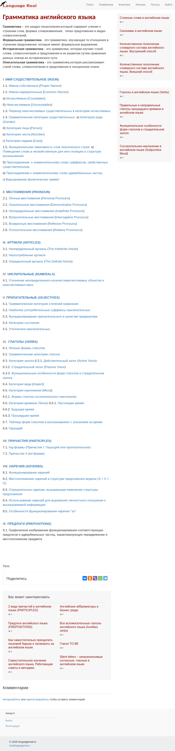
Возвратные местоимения (28, 223)
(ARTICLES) (32, 242)
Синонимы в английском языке (141, 30)
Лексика (140, 4)
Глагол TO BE (69, 643)
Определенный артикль (26, 261)
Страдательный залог (27, 367)
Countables (36, 98)
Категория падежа (19, 141)
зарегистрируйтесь (37, 699)
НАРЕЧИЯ (17, 466)
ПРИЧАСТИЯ (18, 441)
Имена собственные (23, 85)
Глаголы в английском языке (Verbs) (144, 92)
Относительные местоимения (30, 230)
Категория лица (17, 128)
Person (36, 128)
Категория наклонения (25, 390)
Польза (155, 4)
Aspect (38, 384)
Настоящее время (71, 403)
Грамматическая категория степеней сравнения (43, 304)
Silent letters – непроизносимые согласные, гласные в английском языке (81, 660)
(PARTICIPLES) (40, 441)
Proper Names (50, 85)
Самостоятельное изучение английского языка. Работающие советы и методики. (30, 664)
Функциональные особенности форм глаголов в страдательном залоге (142, 129)
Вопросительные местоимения (31, 217)
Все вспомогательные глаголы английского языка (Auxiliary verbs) (80, 627)
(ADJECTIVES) (49, 297)
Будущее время (22, 409)
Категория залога (21, 361)
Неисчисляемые (18, 104)
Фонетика (124, 4)
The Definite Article (58, 261)
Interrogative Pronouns (71, 217)
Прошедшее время (25, 415)
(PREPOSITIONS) (38, 524)
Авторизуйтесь (11, 699)
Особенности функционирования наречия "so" (42, 511)
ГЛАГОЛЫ (16, 342)
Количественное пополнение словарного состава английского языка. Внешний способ (142, 68)
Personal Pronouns (55, 198)
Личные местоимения (24, 198)
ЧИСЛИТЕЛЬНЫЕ (20, 274)
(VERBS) (31, 342)
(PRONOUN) (41, 192)
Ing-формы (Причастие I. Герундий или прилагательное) (50, 447)
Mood (47, 390)
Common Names (55, 92)
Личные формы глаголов (27, 348)
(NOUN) (53, 79)
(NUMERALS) (45, 274)
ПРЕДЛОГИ (16, 524)
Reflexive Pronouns (62, 223)
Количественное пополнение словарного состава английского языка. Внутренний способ (142, 47)
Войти (168, 4)
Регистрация (13, 726)
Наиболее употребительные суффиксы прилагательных (49, 310)
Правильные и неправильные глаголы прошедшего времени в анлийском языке (142, 109)
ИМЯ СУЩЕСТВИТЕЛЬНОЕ (26, 79)
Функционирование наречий (29, 472)
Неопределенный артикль (28, 249)
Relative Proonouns (67, 230)
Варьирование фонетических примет (33, 179)
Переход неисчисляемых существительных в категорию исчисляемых (60, 111)
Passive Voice (55, 367)
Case (37, 141)
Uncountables (41, 104)
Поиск (89, 4)
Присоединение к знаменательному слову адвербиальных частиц (54, 173)
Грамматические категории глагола (34, 354)
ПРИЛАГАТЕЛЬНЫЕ (21, 297)
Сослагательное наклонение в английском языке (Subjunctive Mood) (140, 150)
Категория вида (20, 384)
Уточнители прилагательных (29, 329)
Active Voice (87, 361)
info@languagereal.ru (19, 745)
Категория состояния (24, 323)
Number (37, 134)
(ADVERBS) (34, 466)
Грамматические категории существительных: (42, 117)
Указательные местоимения (29, 204)
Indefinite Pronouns (69, 211)
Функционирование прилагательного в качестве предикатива (53, 316)
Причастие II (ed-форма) (27, 453)
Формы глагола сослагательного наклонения (43, 396)
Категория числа (18, 134)
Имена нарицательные (25, 92)
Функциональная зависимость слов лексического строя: (49, 147)
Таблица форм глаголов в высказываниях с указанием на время (55, 422)
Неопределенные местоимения (32, 211)
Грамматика (106, 4)
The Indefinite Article (62, 249)
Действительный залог (59, 361)
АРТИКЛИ (14, 242)
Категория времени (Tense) (28, 403)
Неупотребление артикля (27, 255)
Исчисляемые (16, 98)
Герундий (15, 428)
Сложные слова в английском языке (144, 17)
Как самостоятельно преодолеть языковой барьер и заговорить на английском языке (31, 643)
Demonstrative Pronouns (68, 204)
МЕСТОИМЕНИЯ (18, 192)
